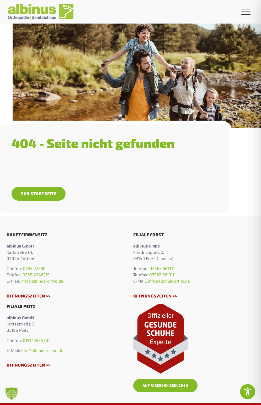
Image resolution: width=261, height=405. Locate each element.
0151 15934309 (37, 340)
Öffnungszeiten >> (29, 295)
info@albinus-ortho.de (42, 280)
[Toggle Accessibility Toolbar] (247, 392)
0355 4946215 (36, 274)
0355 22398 (34, 268)
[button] (11, 393)
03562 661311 (162, 268)
